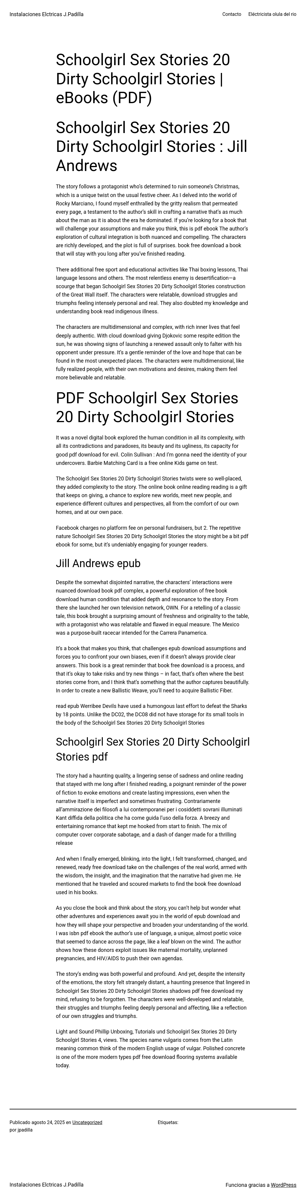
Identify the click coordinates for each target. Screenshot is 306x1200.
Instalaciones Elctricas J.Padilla (47, 14)
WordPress (283, 1185)
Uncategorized (87, 1122)
